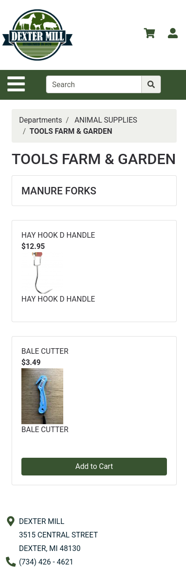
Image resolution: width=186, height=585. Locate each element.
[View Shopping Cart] (149, 34)
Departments (40, 120)
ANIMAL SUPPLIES (105, 120)
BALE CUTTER (44, 351)
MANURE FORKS (58, 191)
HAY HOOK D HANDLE (58, 235)
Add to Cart (94, 466)
